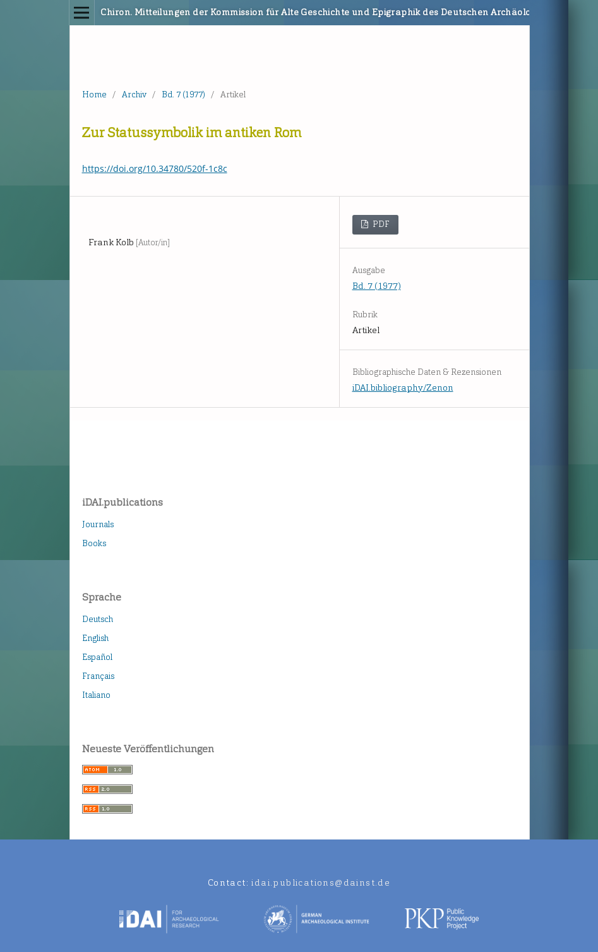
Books (94, 543)
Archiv (134, 94)
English (95, 638)
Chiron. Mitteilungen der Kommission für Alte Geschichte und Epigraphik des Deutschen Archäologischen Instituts (250, 12)
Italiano (96, 695)
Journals (98, 524)
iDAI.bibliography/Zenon (402, 388)
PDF (380, 224)
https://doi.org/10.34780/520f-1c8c (154, 168)
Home (94, 94)
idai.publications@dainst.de (320, 883)
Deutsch (97, 619)
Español (97, 657)
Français (98, 676)
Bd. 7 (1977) (183, 94)
